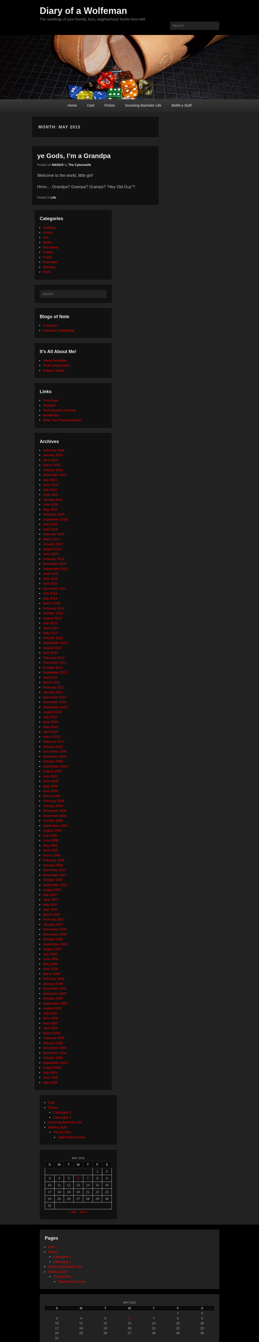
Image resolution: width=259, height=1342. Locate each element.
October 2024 (53, 470)
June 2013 (50, 628)
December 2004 (55, 1048)
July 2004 (50, 1073)
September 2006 (55, 944)
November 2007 (55, 875)
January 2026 (53, 455)
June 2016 (50, 554)
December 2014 (55, 588)
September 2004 (55, 1063)
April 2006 (50, 969)
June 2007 (50, 900)
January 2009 (53, 806)
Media (47, 242)
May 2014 (50, 598)
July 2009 (50, 776)
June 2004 (50, 1077)
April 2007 (50, 909)
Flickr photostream (56, 365)
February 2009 (53, 801)
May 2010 (50, 727)
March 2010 (51, 737)
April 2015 (50, 583)
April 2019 (50, 529)
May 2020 (50, 509)
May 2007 (50, 905)
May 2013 (50, 633)
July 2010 (50, 717)
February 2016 (53, 559)
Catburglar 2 (62, 1117)
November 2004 (55, 1053)
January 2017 (53, 544)
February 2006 (53, 979)
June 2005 (50, 1018)
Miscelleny (50, 247)
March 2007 (51, 914)
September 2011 (55, 672)
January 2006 (53, 984)
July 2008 (50, 835)
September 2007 (55, 885)
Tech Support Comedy (59, 410)
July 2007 (50, 895)
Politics (48, 252)
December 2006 (55, 929)
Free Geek (50, 400)
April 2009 (50, 791)
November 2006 (55, 934)
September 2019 (55, 519)
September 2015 (55, 569)
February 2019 (53, 534)
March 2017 (51, 539)
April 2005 (50, 1028)
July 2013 (50, 623)
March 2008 (51, 855)
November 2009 (55, 756)
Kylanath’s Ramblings (59, 330)
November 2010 (55, 702)
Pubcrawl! (50, 262)
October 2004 (53, 1058)
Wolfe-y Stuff (181, 105)
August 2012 (52, 648)
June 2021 (50, 494)
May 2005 (50, 1023)
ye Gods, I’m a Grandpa (74, 156)
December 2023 (55, 475)
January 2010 (53, 747)
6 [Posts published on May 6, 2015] (78, 1178)
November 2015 (55, 564)
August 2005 (52, 1008)
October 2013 (53, 613)
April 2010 (50, 732)
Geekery (49, 227)
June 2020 (50, 504)
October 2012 (53, 638)
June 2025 (50, 460)
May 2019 (50, 524)
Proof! (47, 257)
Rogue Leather (54, 370)
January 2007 (53, 924)
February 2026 (53, 450)
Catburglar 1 (62, 1112)
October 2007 (53, 880)
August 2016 (52, 549)
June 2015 (50, 574)
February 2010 (53, 741)
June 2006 (50, 959)
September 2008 (55, 826)
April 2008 (50, 850)
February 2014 (53, 608)
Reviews (49, 267)
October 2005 (53, 998)
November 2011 (55, 662)
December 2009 (55, 751)
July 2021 (50, 490)
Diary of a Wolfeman (83, 11)
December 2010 (55, 697)
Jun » (83, 1212)
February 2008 (53, 860)
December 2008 (55, 811)
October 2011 (53, 667)
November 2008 (55, 816)
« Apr (73, 1212)
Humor (48, 232)
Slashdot (49, 405)
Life (53, 197)
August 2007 (52, 890)
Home (72, 105)
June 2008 (50, 840)
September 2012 (55, 643)
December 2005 (55, 988)
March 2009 (51, 796)
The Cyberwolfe (79, 165)
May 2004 (50, 1082)
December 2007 (55, 870)
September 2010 (55, 707)
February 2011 (53, 687)
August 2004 (52, 1067)
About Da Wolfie (55, 360)
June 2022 (50, 485)
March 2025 (51, 465)
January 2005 (53, 1043)
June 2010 (50, 722)
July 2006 (50, 954)
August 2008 (52, 830)
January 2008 (53, 865)
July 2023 (50, 480)
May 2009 (50, 786)
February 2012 (53, 658)
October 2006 (53, 939)
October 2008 (53, 820)
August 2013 (52, 618)
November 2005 (55, 993)
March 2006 (51, 974)
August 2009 (52, 771)
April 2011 (50, 677)
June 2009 (50, 781)
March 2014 (51, 603)
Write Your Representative (62, 420)
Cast (90, 105)
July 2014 (50, 593)
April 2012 (50, 653)
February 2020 (53, 514)
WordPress (51, 415)
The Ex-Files (62, 1132)
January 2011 (53, 692)
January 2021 (53, 500)
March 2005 (51, 1033)
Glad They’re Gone (72, 1281)
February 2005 (53, 1038)
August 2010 (52, 712)
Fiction (109, 105)
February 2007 (53, 919)
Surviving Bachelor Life (143, 105)
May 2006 (50, 964)
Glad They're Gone (71, 1137)
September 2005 (55, 1003)
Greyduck (50, 325)
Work (47, 272)
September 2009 (55, 766)
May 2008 (50, 845)
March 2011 (51, 682)
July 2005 (50, 1013)
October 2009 (53, 761)
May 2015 (50, 579)
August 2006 (52, 949)
